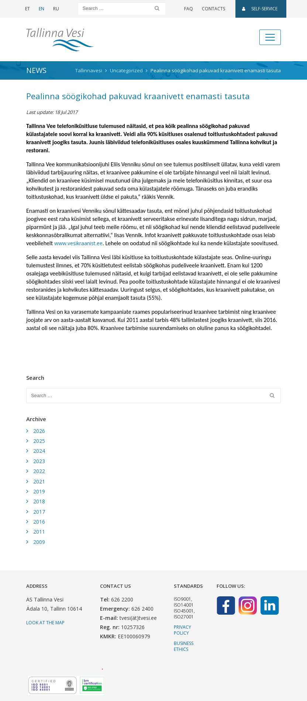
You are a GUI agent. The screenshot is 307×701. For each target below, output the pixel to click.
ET (27, 9)
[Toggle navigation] (270, 37)
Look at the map (45, 623)
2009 (39, 541)
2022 (39, 471)
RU (56, 9)
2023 (39, 461)
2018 (39, 501)
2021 (39, 481)
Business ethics (183, 646)
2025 (39, 440)
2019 (39, 491)
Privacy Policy (182, 630)
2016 (39, 521)
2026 (39, 430)
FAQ (188, 9)
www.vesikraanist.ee (78, 243)
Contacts (213, 9)
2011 (39, 531)
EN (41, 9)
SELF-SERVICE (259, 9)
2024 (39, 450)
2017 (39, 511)
